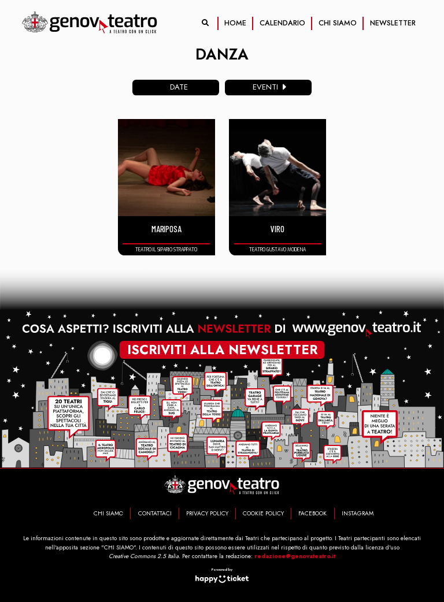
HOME (235, 23)
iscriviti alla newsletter (222, 348)
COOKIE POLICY (263, 513)
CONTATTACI (155, 513)
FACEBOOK (312, 513)
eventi (271, 87)
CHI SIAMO (338, 23)
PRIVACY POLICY (207, 513)
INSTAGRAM (357, 513)
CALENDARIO (282, 23)
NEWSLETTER (393, 23)
